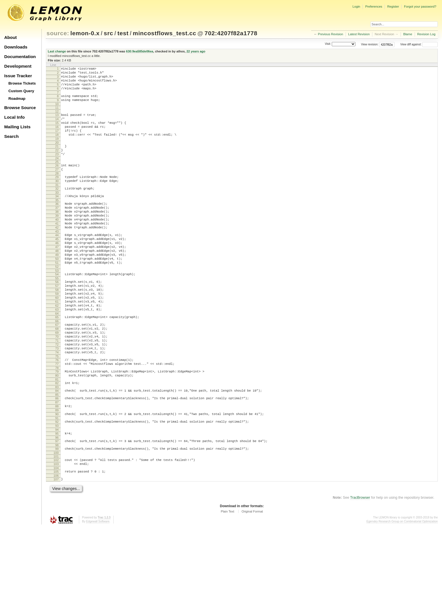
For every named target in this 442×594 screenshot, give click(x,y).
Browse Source (20, 107)
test (123, 33)
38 (57, 233)
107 (56, 545)
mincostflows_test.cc (164, 33)
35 (57, 220)
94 (57, 489)
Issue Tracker (18, 75)
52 (57, 299)
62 (57, 345)
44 (57, 261)
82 (57, 435)
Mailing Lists (17, 126)
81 (57, 432)
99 (57, 511)
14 (57, 126)
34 (57, 215)
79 (57, 422)
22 (57, 163)
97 (57, 503)
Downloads (15, 47)
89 (57, 467)
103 (56, 528)
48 (57, 280)
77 (57, 414)
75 (57, 405)
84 (57, 444)
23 (57, 168)
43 (57, 257)
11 (57, 114)
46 (57, 271)
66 (57, 363)
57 (57, 321)
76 (57, 409)
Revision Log (426, 34)
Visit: (328, 44)
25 (57, 177)
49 (57, 285)
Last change (57, 51)
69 (57, 376)
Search (11, 136)
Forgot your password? (420, 6)
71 (57, 386)
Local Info (14, 117)
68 (57, 372)
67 (57, 367)
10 (57, 110)
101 (56, 520)
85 (57, 449)
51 (57, 295)
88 (57, 462)
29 (57, 194)
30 (57, 198)
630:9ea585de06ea (139, 51)
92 (57, 480)
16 (57, 136)
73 (57, 396)
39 (57, 238)
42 (57, 253)
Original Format (252, 578)
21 (57, 159)
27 (57, 185)
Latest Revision (359, 34)
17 (57, 141)
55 (57, 313)
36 (57, 224)
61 (57, 340)
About (10, 37)
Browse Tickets (22, 83)
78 (57, 418)
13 (57, 121)
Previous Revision (330, 34)
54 (57, 308)
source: (58, 33)
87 (57, 457)
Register (393, 6)
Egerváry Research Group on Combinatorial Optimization (402, 588)
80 (57, 427)
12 (57, 118)
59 (57, 331)
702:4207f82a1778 (231, 33)
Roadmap (17, 98)
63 (57, 350)
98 (57, 507)
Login (356, 6)
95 (57, 494)
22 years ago (195, 51)
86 (57, 452)
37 (57, 229)
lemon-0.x (85, 33)
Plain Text (227, 578)
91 (57, 476)
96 (57, 499)
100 (56, 516)
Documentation (20, 56)
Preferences (373, 6)
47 (57, 275)
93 (57, 485)
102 (56, 523)
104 (56, 533)
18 (57, 145)
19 (57, 150)
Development (18, 66)
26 (57, 180)
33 (57, 212)
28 (57, 190)
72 (57, 391)
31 (57, 203)
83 (57, 440)
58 (57, 326)
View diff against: (419, 44)
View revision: (370, 44)
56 (57, 316)
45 (57, 266)
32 (57, 207)
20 (57, 155)
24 (57, 173)
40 (57, 243)
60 (57, 335)
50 (57, 290)
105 (56, 536)
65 (57, 358)
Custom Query (21, 91)
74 (57, 400)
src (108, 33)
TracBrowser (360, 564)
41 (57, 248)
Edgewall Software (97, 588)
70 (57, 381)
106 (56, 541)
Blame (407, 34)
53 (57, 304)
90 (57, 471)
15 (57, 131)
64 (57, 355)
